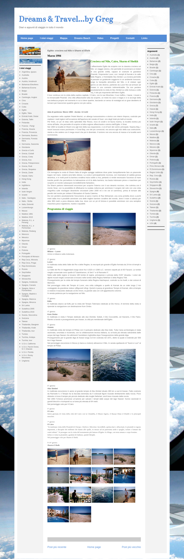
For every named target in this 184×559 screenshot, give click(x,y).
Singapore (26, 276)
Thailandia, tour (28, 331)
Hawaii (152, 109)
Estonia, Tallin (27, 119)
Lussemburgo (27, 207)
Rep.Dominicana (29, 266)
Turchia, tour (27, 340)
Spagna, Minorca (29, 302)
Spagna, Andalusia (29, 282)
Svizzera (25, 318)
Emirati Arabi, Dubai (30, 116)
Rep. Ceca (154, 175)
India (24, 182)
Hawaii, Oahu (27, 176)
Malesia (153, 140)
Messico (25, 237)
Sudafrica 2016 (28, 312)
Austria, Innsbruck (29, 81)
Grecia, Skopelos (29, 169)
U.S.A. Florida (27, 352)
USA (152, 223)
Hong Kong (26, 179)
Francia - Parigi (28, 126)
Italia (152, 128)
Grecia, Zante (27, 172)
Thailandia (154, 211)
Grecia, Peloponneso (30, 163)
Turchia (153, 217)
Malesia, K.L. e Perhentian (28, 227)
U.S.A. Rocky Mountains (27, 356)
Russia (24, 269)
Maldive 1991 (27, 214)
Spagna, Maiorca (29, 299)
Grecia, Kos (26, 160)
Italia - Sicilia (27, 201)
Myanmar (25, 240)
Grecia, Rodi (27, 166)
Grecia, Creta (27, 157)
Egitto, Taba (26, 113)
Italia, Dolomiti (27, 204)
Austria (24, 78)
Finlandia (25, 123)
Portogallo (26, 253)
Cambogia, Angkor (29, 97)
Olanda (25, 244)
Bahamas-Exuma (29, 88)
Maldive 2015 (27, 217)
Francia (153, 96)
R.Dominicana (155, 169)
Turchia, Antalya (28, 337)
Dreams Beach (82, 38)
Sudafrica (154, 198)
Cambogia (154, 71)
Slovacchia (26, 279)
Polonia (25, 250)
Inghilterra (26, 185)
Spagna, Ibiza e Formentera (28, 289)
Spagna (153, 191)
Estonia (153, 90)
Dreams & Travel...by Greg (66, 19)
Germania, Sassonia (30, 144)
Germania (154, 99)
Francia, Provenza (29, 132)
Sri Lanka (26, 305)
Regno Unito (155, 172)
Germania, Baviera (29, 135)
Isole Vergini (27, 192)
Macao (24, 211)
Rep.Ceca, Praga (29, 263)
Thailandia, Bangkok (30, 324)
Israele (24, 195)
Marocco (25, 234)
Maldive (153, 137)
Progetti (114, 38)
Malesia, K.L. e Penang (28, 221)
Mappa (63, 38)
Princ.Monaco (155, 166)
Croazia (25, 104)
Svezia (152, 201)
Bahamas (154, 61)
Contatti (130, 38)
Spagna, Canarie (29, 285)
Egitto (24, 110)
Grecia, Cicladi (28, 153)
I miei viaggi (46, 38)
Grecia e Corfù (28, 150)
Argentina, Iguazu (29, 72)
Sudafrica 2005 (28, 309)
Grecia (152, 106)
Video (100, 38)
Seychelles (26, 272)
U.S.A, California (29, 344)
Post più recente (56, 547)
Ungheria (25, 361)
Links (144, 38)
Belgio (24, 91)
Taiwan (24, 321)
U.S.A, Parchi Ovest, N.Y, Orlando (30, 348)
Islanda (25, 188)
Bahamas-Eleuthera (30, 84)
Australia (25, 75)
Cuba (24, 107)
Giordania (26, 147)
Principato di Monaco (30, 256)
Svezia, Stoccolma (29, 315)
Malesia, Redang (29, 231)
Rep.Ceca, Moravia (30, 260)
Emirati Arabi (155, 87)
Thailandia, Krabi (29, 328)
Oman (24, 247)
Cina (24, 100)
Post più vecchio (131, 547)
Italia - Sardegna (28, 198)
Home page (27, 38)
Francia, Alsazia (28, 129)
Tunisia (25, 334)
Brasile (24, 94)
